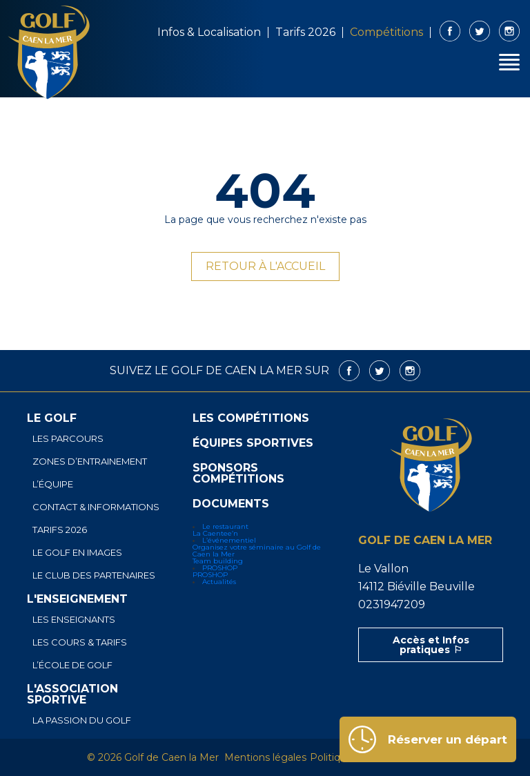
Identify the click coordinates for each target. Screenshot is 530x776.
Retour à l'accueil (265, 266)
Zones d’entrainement (89, 461)
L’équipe (52, 484)
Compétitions (386, 32)
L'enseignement (77, 599)
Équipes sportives (253, 443)
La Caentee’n (215, 533)
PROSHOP (219, 567)
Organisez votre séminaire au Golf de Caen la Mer (257, 551)
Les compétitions (251, 418)
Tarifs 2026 (305, 32)
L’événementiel (229, 540)
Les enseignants (73, 619)
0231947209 (391, 604)
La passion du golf (81, 720)
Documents (231, 504)
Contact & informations (95, 507)
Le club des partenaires (93, 575)
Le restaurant (225, 526)
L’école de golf (72, 665)
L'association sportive (72, 694)
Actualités (219, 581)
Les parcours (68, 438)
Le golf (52, 418)
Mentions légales (265, 757)
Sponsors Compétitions (238, 474)
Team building (218, 560)
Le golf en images (77, 552)
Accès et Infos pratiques (431, 645)
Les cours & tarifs (79, 642)
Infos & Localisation (209, 32)
